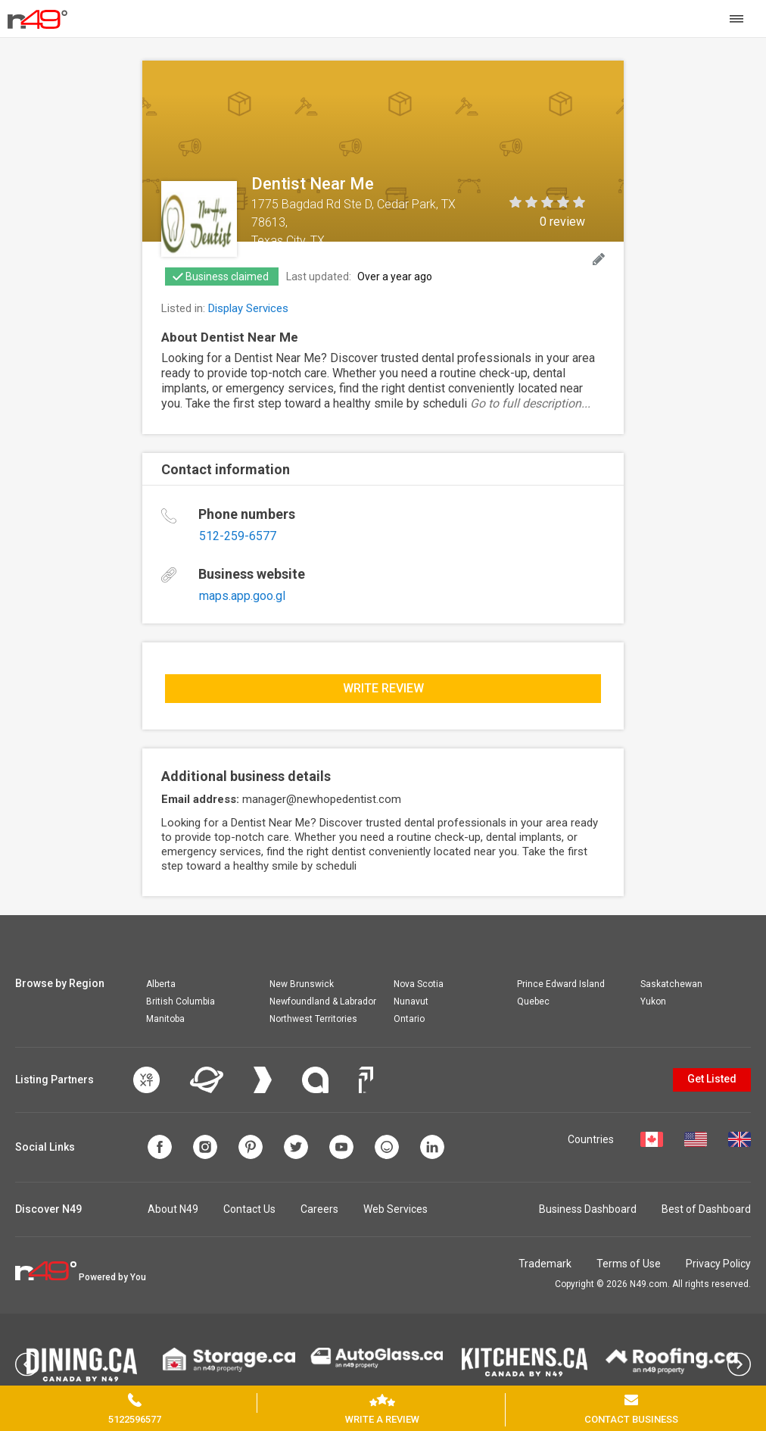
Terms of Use (628, 1264)
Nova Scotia (419, 984)
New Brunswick (301, 984)
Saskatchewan (671, 984)
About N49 (173, 1209)
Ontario (409, 1019)
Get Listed (711, 1079)
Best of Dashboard (706, 1209)
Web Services (395, 1209)
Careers (319, 1209)
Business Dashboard (588, 1209)
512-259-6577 (237, 536)
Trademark (544, 1264)
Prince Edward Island (561, 984)
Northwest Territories (313, 1019)
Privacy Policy (718, 1264)
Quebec (533, 1001)
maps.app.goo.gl (242, 596)
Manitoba (165, 1019)
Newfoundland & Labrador (322, 1001)
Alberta (161, 984)
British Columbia (180, 1001)
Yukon (653, 1001)
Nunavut (411, 1001)
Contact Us (249, 1209)
